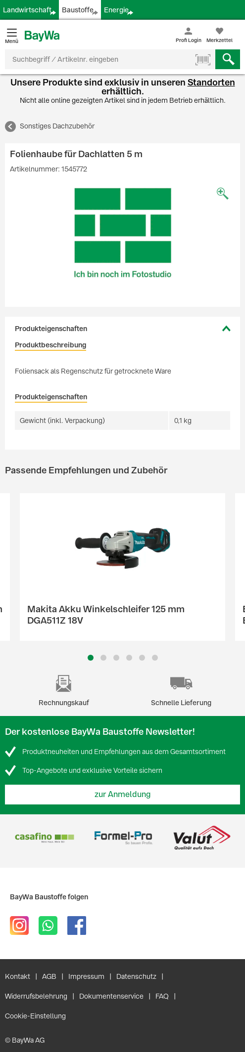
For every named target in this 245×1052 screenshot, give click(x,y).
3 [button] (116, 658)
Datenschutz (136, 976)
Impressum (86, 976)
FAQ (162, 996)
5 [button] (142, 658)
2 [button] (103, 658)
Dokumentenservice (111, 996)
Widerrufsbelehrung (36, 996)
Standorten (211, 82)
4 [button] (129, 658)
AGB (49, 976)
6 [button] (155, 658)
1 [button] (90, 658)
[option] (122, 232)
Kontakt (17, 976)
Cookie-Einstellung (35, 1015)
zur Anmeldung (123, 794)
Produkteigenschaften (51, 328)
